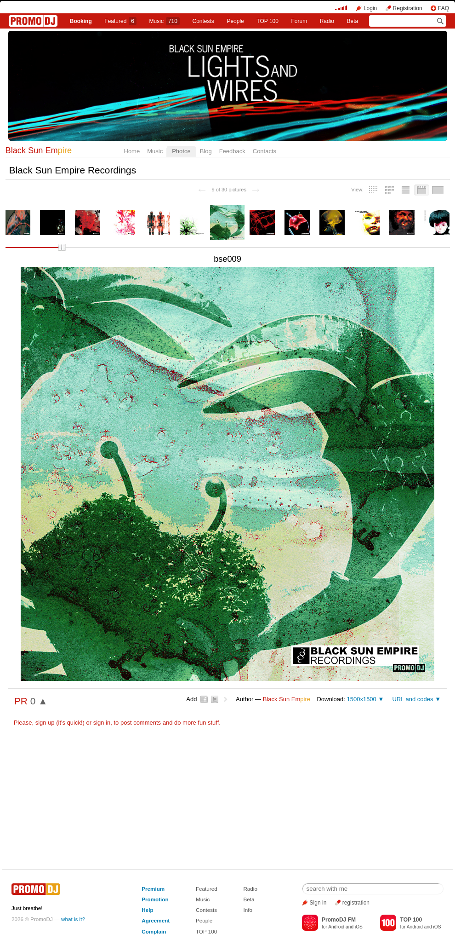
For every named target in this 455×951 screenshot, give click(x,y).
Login (370, 8)
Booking (81, 21)
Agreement (156, 920)
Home (132, 151)
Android (336, 926)
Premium (153, 889)
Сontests (203, 21)
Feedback (232, 151)
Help (147, 910)
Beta (352, 21)
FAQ (443, 8)
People (235, 21)
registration (356, 902)
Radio (327, 21)
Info (247, 910)
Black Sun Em (39, 150)
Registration (407, 8)
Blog (206, 151)
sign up (45, 722)
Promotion (155, 899)
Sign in (318, 902)
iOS (359, 926)
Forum (299, 21)
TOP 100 (267, 21)
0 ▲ (39, 701)
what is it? (73, 919)
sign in (102, 722)
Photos (181, 151)
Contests (206, 910)
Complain (154, 931)
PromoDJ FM (339, 919)
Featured (120, 21)
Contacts (264, 151)
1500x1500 (361, 699)
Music (164, 21)
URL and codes (412, 699)
